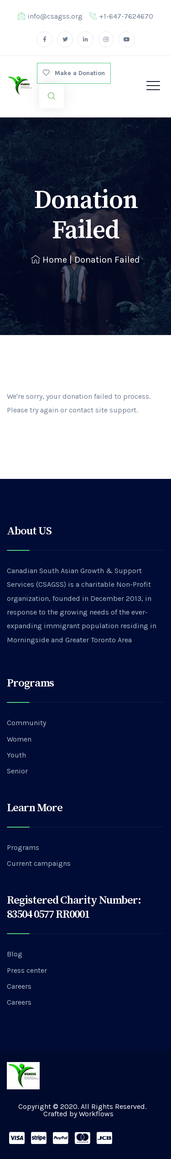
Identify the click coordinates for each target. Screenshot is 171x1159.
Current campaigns (39, 863)
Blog (14, 954)
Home (49, 259)
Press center (27, 970)
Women (19, 739)
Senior (17, 771)
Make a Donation (74, 73)
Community (26, 722)
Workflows (96, 1113)
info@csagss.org (50, 16)
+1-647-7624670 (121, 16)
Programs (23, 847)
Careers (19, 986)
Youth (16, 755)
